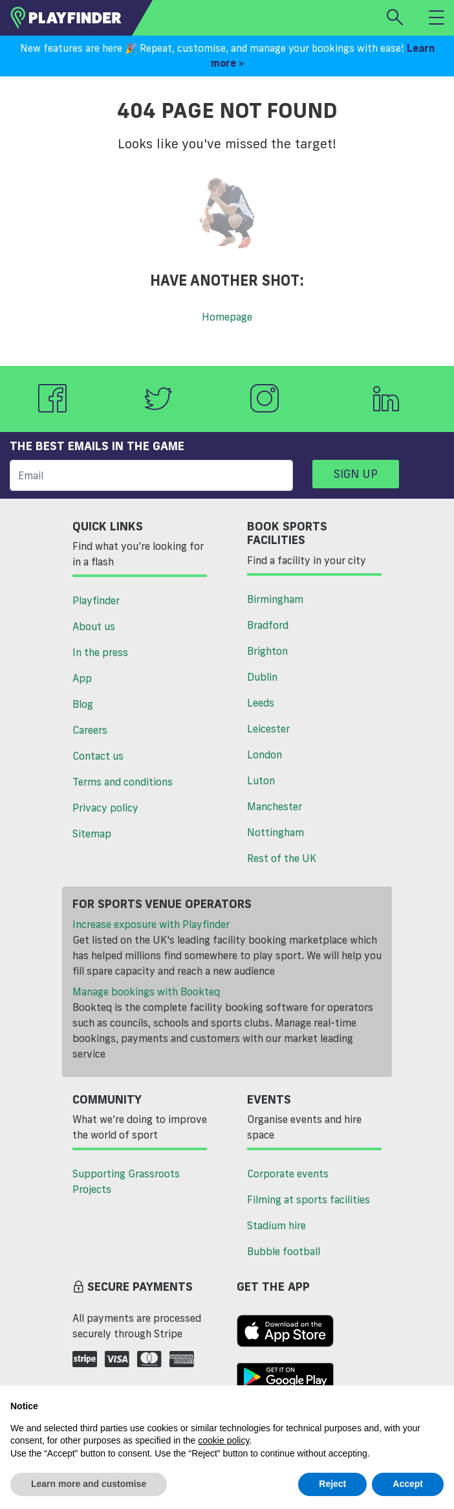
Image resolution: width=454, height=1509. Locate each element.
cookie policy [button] (223, 1440)
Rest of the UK (281, 858)
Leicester (268, 728)
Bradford (267, 624)
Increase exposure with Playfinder (151, 924)
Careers (89, 729)
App (82, 678)
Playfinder (96, 600)
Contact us (98, 755)
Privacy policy (105, 807)
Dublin (262, 676)
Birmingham (275, 599)
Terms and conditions (122, 781)
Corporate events (288, 1173)
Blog (82, 704)
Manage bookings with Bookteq (146, 991)
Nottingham (275, 832)
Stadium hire (276, 1225)
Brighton (267, 650)
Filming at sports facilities (308, 1199)
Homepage (227, 316)
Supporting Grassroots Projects (126, 1181)
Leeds (260, 702)
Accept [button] (408, 1484)
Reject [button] (332, 1484)
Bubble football (283, 1251)
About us (93, 626)
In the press (100, 652)
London (264, 754)
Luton (261, 780)
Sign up (356, 473)
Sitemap (91, 833)
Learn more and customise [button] (88, 1484)
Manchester (274, 806)
